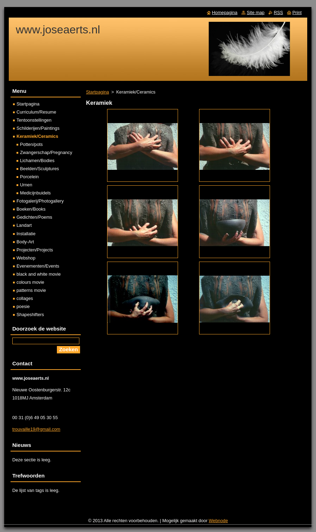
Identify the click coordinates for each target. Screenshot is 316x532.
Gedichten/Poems (34, 217)
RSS (278, 12)
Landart (24, 225)
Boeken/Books (31, 209)
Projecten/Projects (35, 249)
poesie (23, 306)
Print (297, 12)
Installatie (26, 233)
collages (25, 298)
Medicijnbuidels (35, 193)
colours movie (30, 282)
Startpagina (97, 92)
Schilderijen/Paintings (38, 128)
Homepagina (225, 12)
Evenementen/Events (38, 266)
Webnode (218, 520)
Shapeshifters (30, 314)
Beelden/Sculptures (39, 168)
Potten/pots (31, 144)
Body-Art (25, 241)
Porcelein (29, 176)
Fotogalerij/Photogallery (40, 201)
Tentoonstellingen (34, 120)
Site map (256, 12)
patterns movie (31, 290)
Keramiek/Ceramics (37, 136)
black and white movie (39, 274)
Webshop (26, 258)
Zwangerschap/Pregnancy (46, 152)
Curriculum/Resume (36, 112)
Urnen (26, 184)
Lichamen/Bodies (37, 160)
